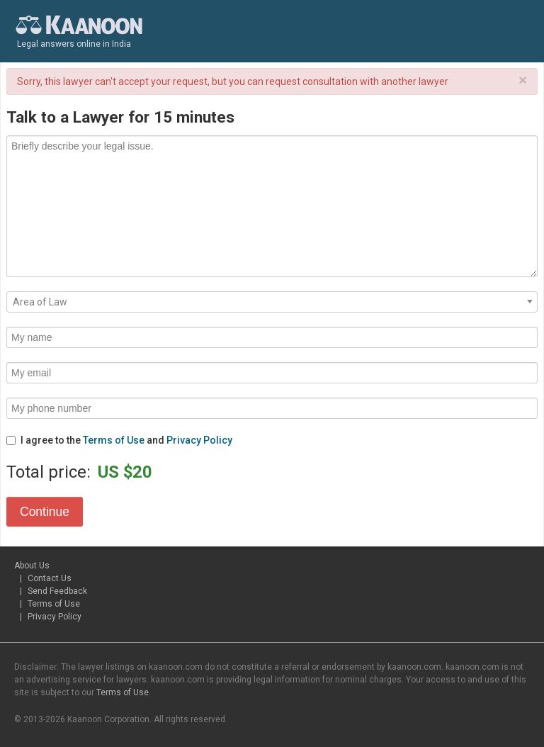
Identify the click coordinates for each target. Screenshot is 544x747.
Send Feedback (57, 591)
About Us (32, 566)
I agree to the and (119, 440)
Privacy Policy (199, 440)
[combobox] (272, 302)
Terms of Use (113, 440)
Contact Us (50, 578)
